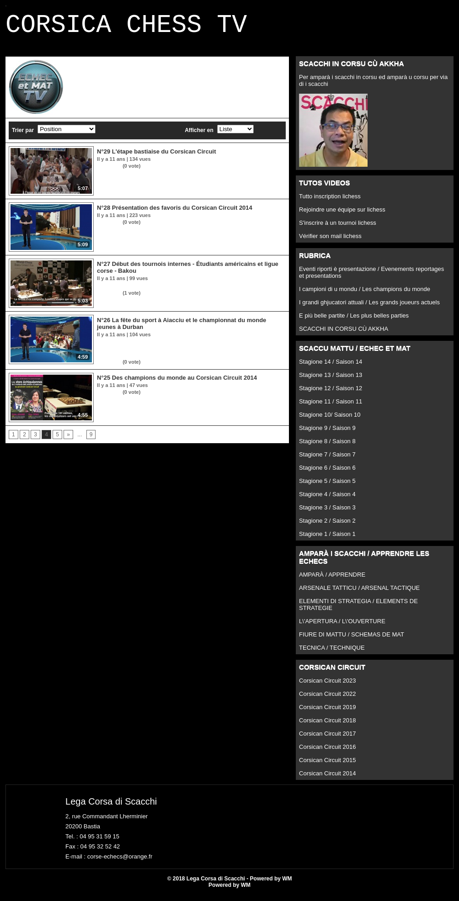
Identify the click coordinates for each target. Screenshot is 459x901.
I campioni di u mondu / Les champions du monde (364, 294)
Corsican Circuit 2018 (327, 725)
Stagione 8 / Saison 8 (327, 446)
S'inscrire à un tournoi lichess (337, 228)
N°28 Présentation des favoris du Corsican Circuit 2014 (174, 213)
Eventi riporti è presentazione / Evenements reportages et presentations (371, 278)
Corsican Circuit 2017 (327, 739)
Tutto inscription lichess (330, 201)
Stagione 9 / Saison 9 (327, 433)
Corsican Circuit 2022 (327, 699)
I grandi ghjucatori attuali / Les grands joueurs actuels (369, 307)
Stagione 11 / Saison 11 (330, 406)
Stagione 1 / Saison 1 (327, 539)
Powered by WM (229, 890)
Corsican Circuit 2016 (327, 752)
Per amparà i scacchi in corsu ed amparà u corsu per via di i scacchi (373, 86)
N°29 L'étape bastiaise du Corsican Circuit (156, 157)
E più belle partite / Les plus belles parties (354, 321)
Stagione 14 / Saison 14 (330, 367)
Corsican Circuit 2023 (327, 686)
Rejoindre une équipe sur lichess (342, 215)
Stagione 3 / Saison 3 (327, 512)
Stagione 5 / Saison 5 (327, 486)
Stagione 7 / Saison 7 (327, 459)
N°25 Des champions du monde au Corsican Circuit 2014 (177, 383)
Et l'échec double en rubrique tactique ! (144, 291)
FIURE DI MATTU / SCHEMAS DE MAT (351, 639)
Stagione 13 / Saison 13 (330, 380)
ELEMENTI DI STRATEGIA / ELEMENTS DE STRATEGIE (358, 610)
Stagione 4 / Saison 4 (327, 499)
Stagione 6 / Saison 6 (327, 473)
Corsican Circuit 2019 (327, 712)
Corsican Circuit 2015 (327, 765)
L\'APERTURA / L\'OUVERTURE (342, 626)
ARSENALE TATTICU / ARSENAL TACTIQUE (359, 593)
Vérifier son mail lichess (330, 241)
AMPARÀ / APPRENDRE (332, 580)
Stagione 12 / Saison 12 (330, 393)
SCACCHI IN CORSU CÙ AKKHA (343, 334)
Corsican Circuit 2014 (327, 778)
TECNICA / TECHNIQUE (332, 653)
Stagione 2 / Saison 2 (327, 526)
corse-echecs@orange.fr (120, 862)
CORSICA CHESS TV (126, 28)
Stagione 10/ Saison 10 (329, 420)
